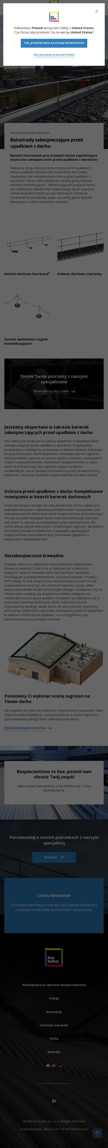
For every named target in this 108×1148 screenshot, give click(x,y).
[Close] (97, 11)
